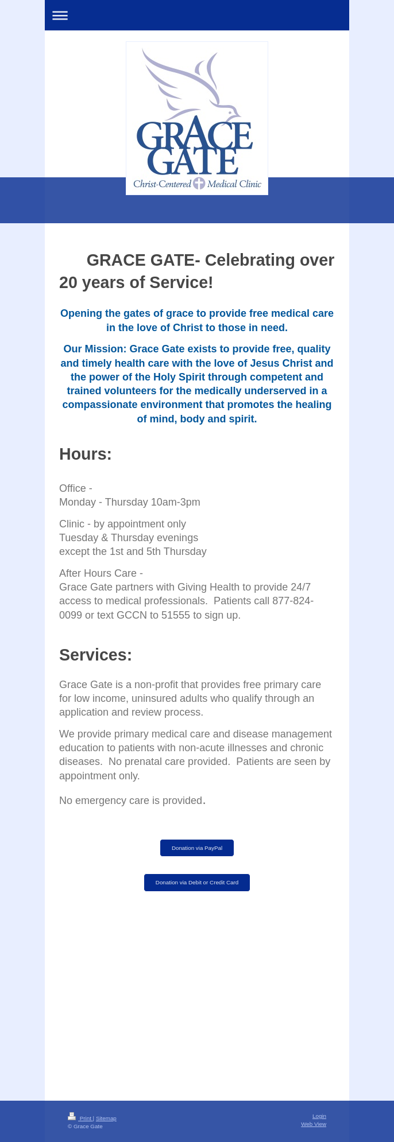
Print (80, 1118)
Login (319, 1116)
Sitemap (106, 1118)
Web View (313, 1124)
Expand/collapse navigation (197, 15)
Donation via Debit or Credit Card (197, 882)
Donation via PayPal (197, 848)
